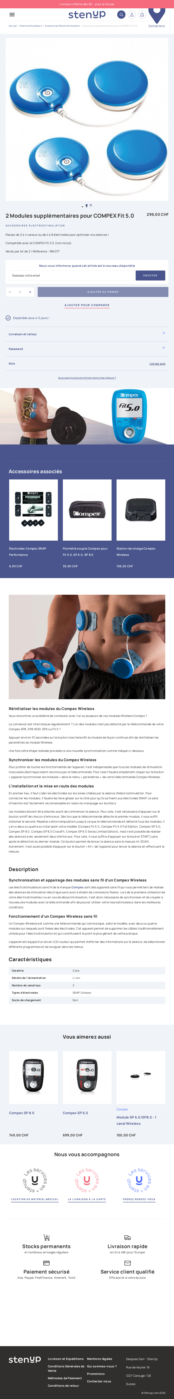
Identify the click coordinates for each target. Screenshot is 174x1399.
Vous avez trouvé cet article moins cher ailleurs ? (87, 378)
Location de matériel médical (35, 1199)
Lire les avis (157, 364)
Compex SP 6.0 (75, 1113)
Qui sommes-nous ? (102, 1366)
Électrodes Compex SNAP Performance (27, 551)
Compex (77, 887)
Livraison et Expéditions (66, 1359)
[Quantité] (20, 292)
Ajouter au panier (103, 292)
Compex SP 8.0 (22, 1113)
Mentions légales (99, 1359)
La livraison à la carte (87, 1199)
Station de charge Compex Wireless (136, 551)
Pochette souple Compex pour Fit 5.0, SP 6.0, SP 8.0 (85, 551)
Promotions (96, 1374)
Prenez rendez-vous (139, 1199)
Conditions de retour (63, 1386)
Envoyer (150, 275)
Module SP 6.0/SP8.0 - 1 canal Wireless (137, 1120)
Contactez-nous (99, 1381)
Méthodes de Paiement (65, 1378)
